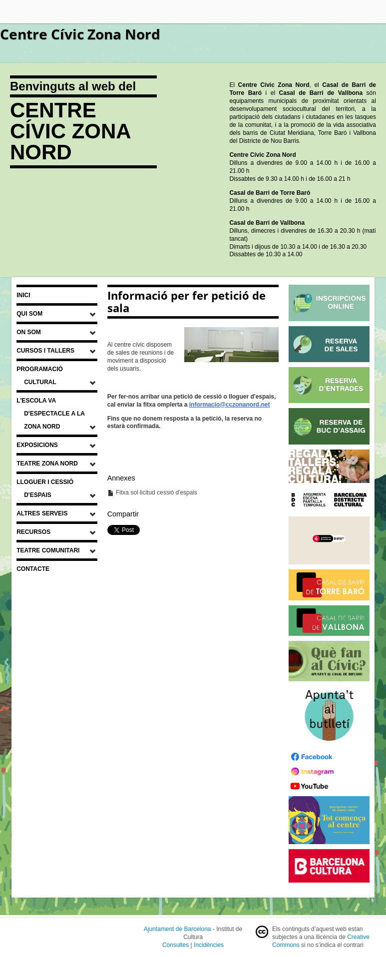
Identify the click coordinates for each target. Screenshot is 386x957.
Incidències (209, 945)
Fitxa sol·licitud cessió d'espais (152, 492)
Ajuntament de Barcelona (177, 929)
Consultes (175, 945)
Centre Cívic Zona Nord (80, 33)
